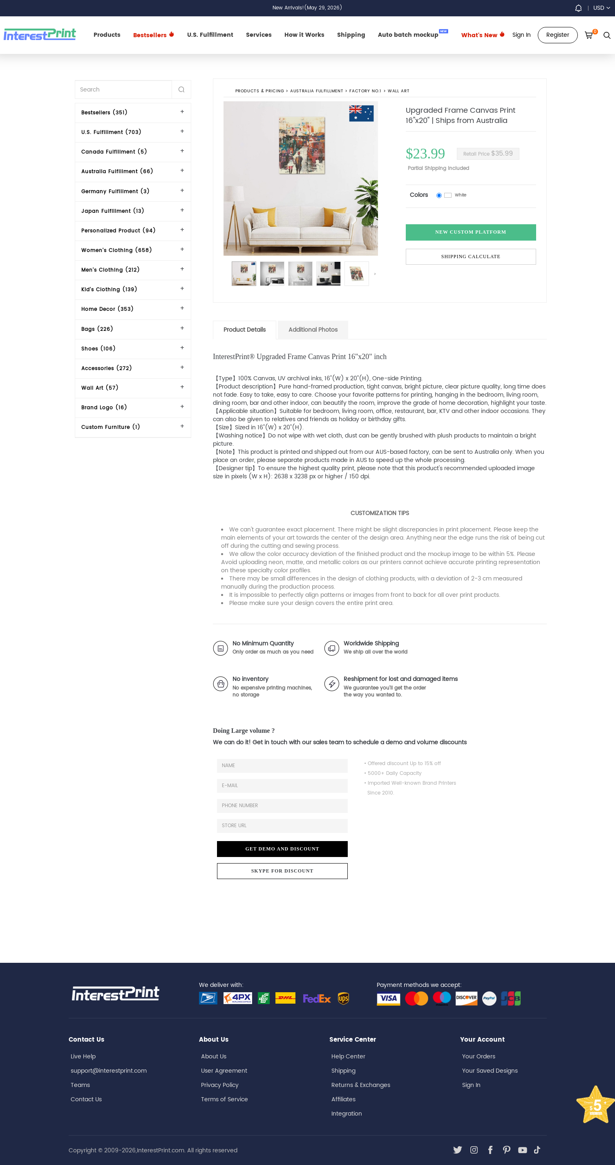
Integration (346, 1113)
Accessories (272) (106, 369)
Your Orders (478, 1056)
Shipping (351, 35)
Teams (80, 1085)
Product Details (245, 330)
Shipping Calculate (471, 256)
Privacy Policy (220, 1085)
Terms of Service (224, 1099)
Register (557, 35)
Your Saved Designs (490, 1071)
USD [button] (601, 8)
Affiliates (343, 1099)
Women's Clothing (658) (116, 250)
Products (107, 35)
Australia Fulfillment (316, 91)
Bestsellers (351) (104, 113)
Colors (419, 195)
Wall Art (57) (100, 388)
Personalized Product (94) (118, 231)
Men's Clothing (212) (110, 270)
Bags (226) (97, 329)
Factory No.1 (365, 91)
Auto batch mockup (413, 34)
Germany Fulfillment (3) (115, 192)
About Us (213, 1056)
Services (259, 35)
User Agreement (224, 1071)
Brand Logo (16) (104, 408)
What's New (483, 35)
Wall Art (399, 91)
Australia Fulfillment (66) (117, 172)
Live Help (83, 1056)
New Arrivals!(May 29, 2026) (307, 8)
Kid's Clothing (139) (109, 290)
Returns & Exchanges (360, 1085)
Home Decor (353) (107, 309)
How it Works (304, 35)
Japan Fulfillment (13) (113, 211)
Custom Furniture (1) (111, 427)
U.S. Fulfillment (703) (111, 132)
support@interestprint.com (109, 1071)
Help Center (348, 1056)
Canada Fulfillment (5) (114, 152)
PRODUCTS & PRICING (259, 91)
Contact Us (86, 1099)
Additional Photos (313, 330)
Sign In (471, 1085)
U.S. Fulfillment (210, 35)
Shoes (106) (98, 349)
